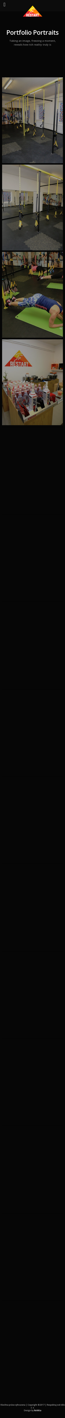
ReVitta (37, 1410)
